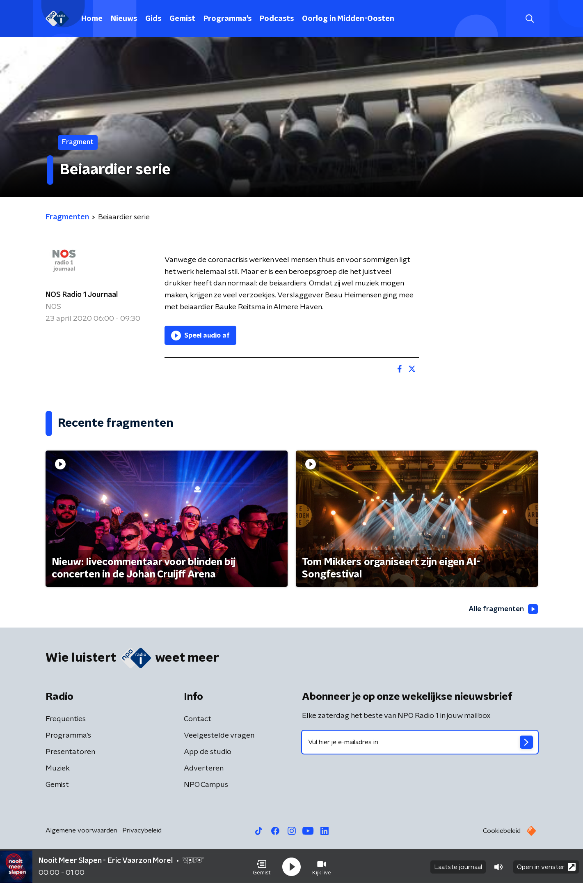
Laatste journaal (458, 865)
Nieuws (124, 19)
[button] (262, 866)
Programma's (227, 19)
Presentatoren (70, 752)
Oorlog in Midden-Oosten (348, 19)
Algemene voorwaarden (81, 831)
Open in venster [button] (546, 865)
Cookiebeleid (502, 831)
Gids (153, 19)
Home (92, 19)
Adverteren (204, 769)
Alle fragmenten (502, 609)
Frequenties (66, 719)
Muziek (58, 769)
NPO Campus (206, 785)
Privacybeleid (142, 831)
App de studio (207, 752)
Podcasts (277, 19)
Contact (197, 719)
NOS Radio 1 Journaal (82, 295)
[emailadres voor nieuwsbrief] (420, 742)
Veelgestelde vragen (219, 736)
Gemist (182, 19)
